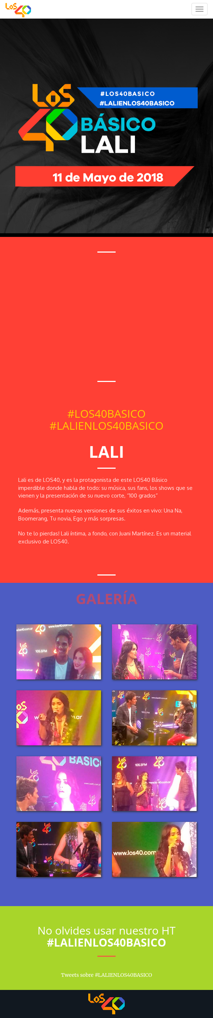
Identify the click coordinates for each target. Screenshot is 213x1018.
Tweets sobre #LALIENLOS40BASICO (106, 975)
